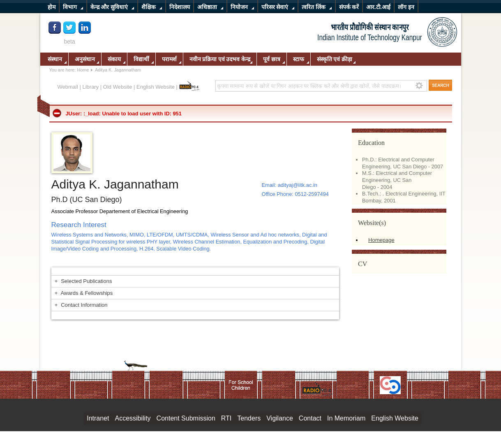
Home (83, 69)
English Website (155, 87)
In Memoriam (346, 418)
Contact (310, 418)
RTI (226, 418)
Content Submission (186, 418)
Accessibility (132, 418)
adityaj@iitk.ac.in (297, 185)
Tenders (249, 418)
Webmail (68, 87)
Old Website (117, 87)
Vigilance (279, 418)
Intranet (98, 418)
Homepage (381, 240)
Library (90, 87)
